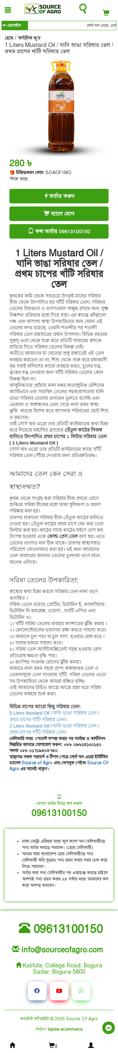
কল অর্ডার (62, 231)
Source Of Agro (82, 1019)
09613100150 (59, 812)
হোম (10, 38)
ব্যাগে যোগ (59, 213)
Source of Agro (37, 763)
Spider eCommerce (65, 1029)
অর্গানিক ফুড (29, 38)
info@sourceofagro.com (57, 949)
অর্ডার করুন (59, 196)
